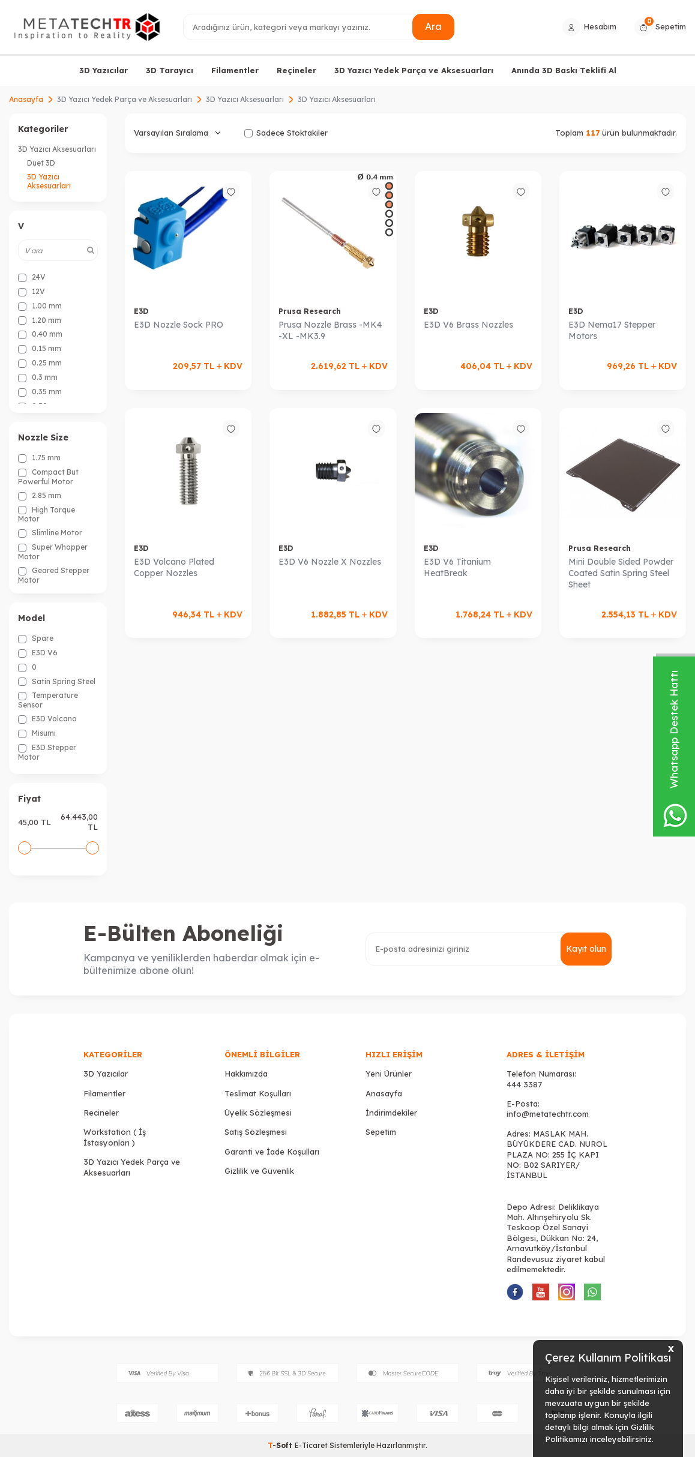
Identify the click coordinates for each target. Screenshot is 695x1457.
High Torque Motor (46, 514)
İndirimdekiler (391, 1112)
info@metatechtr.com (548, 1114)
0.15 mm (39, 348)
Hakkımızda (246, 1073)
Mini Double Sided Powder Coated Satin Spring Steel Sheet (620, 573)
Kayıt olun (586, 948)
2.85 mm (39, 495)
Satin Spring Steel (56, 681)
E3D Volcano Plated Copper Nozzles (174, 567)
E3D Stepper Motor (47, 752)
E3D (141, 311)
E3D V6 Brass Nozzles (468, 324)
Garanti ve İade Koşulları (271, 1151)
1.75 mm (39, 458)
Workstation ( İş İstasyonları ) (114, 1137)
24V (32, 277)
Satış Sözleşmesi (255, 1132)
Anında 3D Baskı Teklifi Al (563, 70)
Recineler (101, 1112)
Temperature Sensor (48, 700)
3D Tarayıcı (169, 70)
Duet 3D (41, 162)
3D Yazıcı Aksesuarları (245, 99)
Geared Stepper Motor (53, 575)
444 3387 (524, 1084)
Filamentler (235, 70)
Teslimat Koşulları (257, 1093)
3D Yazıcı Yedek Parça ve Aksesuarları (413, 70)
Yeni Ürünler (389, 1073)
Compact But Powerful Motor (48, 476)
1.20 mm (39, 320)
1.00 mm (40, 306)
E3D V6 (38, 653)
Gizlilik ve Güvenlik (259, 1171)
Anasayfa (26, 99)
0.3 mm (38, 377)
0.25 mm (40, 363)
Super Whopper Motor (53, 551)
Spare (35, 638)
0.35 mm (40, 392)
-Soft (281, 1445)
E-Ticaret (311, 1445)
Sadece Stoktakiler (286, 132)
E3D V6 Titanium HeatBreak (457, 567)
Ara (433, 26)
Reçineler (296, 70)
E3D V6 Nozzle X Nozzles (329, 561)
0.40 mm (40, 334)
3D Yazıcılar (103, 70)
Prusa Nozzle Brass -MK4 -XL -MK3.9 (330, 330)
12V (31, 291)
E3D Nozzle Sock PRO (178, 324)
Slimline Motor (50, 533)
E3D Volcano (47, 719)
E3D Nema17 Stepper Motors (611, 330)
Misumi (37, 733)
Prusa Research (309, 311)
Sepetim (381, 1132)
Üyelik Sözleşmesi (258, 1112)
